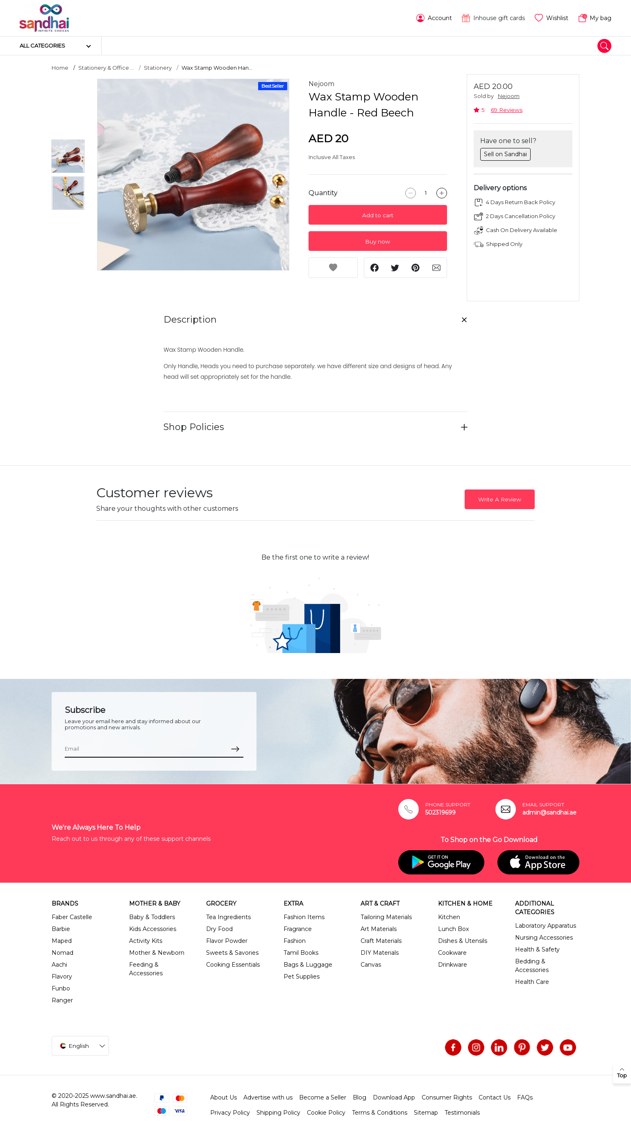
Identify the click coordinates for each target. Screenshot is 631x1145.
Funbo (61, 988)
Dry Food (219, 929)
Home (60, 67)
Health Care (532, 982)
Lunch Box (453, 929)
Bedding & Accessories (532, 966)
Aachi (59, 964)
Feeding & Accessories (146, 969)
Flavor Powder (226, 941)
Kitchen (449, 917)
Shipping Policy (278, 1112)
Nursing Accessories (544, 937)
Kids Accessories (152, 929)
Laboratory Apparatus (545, 925)
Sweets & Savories (232, 952)
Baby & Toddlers (152, 917)
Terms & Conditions (379, 1112)
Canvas (371, 964)
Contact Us (495, 1097)
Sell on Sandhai (505, 154)
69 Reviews (506, 110)
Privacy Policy (230, 1112)
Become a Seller (322, 1097)
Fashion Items (304, 917)
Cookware (452, 952)
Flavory (62, 976)
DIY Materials (380, 952)
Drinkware (452, 964)
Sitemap (426, 1112)
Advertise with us (268, 1097)
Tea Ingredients (228, 917)
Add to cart (377, 215)
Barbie (61, 929)
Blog (359, 1097)
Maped (62, 941)
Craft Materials (381, 941)
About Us (223, 1097)
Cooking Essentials (233, 964)
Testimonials (462, 1112)
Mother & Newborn (156, 952)
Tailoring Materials (386, 917)
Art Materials (379, 929)
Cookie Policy (326, 1112)
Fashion (295, 941)
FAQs (525, 1097)
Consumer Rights (447, 1097)
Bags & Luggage (308, 964)
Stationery (158, 67)
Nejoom (321, 84)
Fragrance (298, 929)
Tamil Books (301, 952)
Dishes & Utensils (462, 941)
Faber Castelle (72, 917)
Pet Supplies (302, 976)
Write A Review (499, 499)
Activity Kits (145, 941)
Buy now (377, 241)
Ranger (62, 1000)
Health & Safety (537, 949)
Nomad (62, 952)
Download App (394, 1097)
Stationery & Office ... (106, 67)
